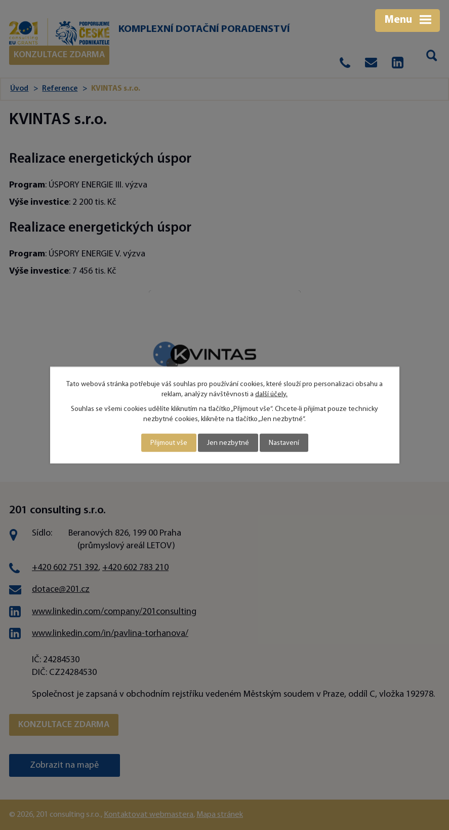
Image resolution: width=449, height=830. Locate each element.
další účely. (271, 394)
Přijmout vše (168, 442)
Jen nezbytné (228, 442)
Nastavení (284, 442)
